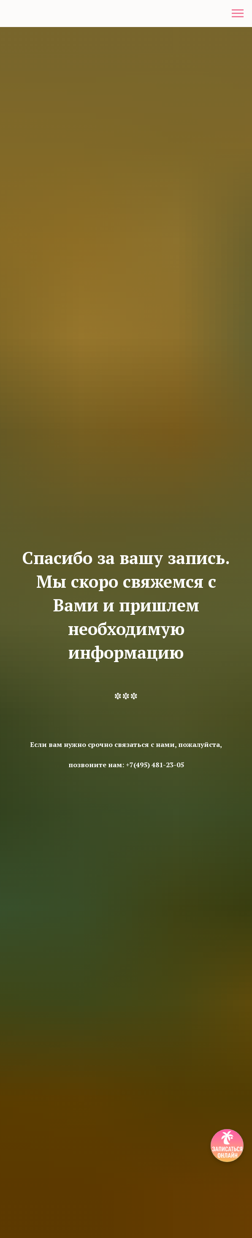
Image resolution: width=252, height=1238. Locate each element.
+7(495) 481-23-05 (155, 764)
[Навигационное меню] (238, 13)
